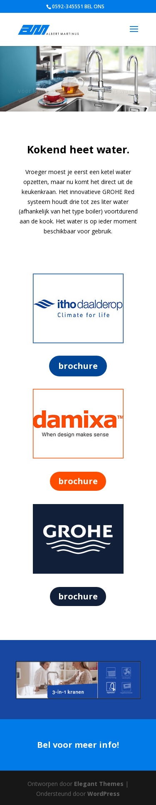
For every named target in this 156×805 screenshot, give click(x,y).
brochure (78, 365)
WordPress (103, 794)
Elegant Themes (99, 784)
